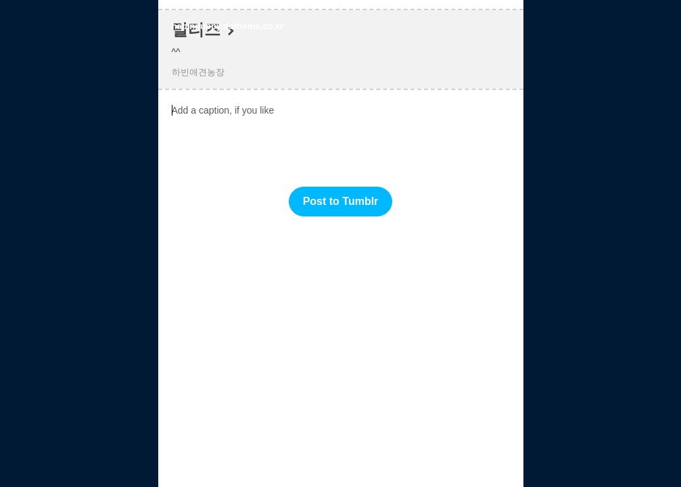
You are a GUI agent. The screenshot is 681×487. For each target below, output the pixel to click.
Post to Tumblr (341, 201)
